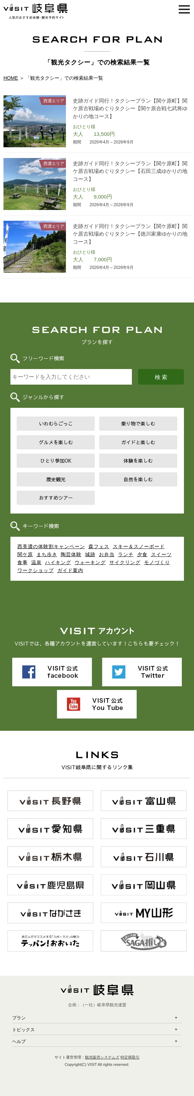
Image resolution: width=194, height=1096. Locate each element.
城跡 (90, 554)
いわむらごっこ (56, 423)
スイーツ (161, 554)
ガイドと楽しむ (138, 442)
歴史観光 (56, 479)
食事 (22, 562)
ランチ (126, 554)
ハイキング (58, 562)
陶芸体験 (71, 554)
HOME (10, 78)
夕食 (142, 554)
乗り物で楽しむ (138, 423)
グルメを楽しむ (56, 442)
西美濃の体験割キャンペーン (51, 546)
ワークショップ (35, 570)
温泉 (36, 562)
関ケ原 (25, 554)
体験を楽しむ (138, 460)
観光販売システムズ (102, 1057)
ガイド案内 (70, 570)
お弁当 (107, 554)
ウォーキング (90, 562)
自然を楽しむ (138, 479)
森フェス (98, 546)
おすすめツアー (56, 497)
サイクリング (125, 562)
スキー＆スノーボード (139, 546)
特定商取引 (130, 1057)
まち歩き (46, 554)
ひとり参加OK (55, 460)
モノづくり (157, 562)
